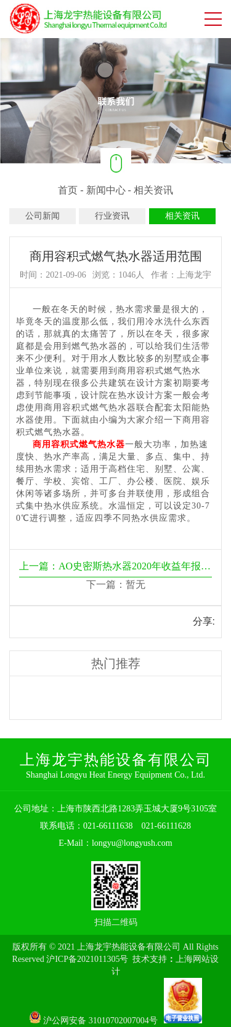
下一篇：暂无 (115, 584)
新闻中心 (106, 190)
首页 (68, 190)
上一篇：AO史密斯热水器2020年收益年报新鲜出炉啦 (115, 566)
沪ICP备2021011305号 (87, 959)
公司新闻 (42, 216)
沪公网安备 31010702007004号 (96, 1020)
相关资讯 (153, 190)
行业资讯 (112, 216)
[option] (115, 100)
